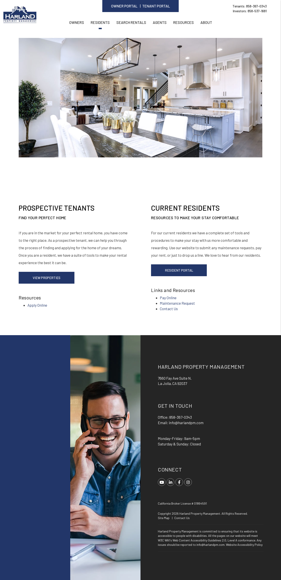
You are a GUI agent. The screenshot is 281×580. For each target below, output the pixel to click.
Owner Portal (124, 6)
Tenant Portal (156, 6)
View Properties (46, 278)
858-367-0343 (256, 6)
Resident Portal (179, 270)
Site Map (163, 518)
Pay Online (168, 297)
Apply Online (37, 305)
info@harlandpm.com (186, 422)
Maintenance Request (177, 303)
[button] (162, 482)
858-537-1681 (257, 11)
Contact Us (169, 308)
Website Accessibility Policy (244, 544)
